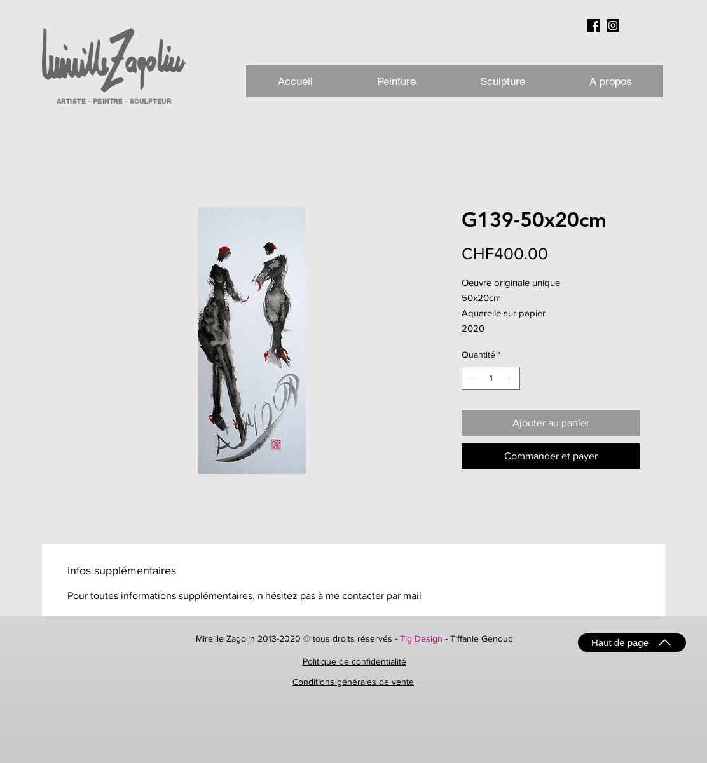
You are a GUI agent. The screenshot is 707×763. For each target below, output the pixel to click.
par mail (404, 595)
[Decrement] (471, 378)
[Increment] (510, 378)
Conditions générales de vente (353, 682)
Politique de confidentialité (354, 661)
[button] (610, 81)
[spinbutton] (490, 378)
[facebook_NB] (593, 25)
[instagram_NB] (613, 25)
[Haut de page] (632, 642)
